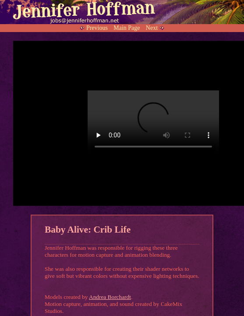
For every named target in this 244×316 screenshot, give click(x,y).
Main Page (126, 28)
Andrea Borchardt (110, 297)
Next (152, 28)
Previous (97, 28)
